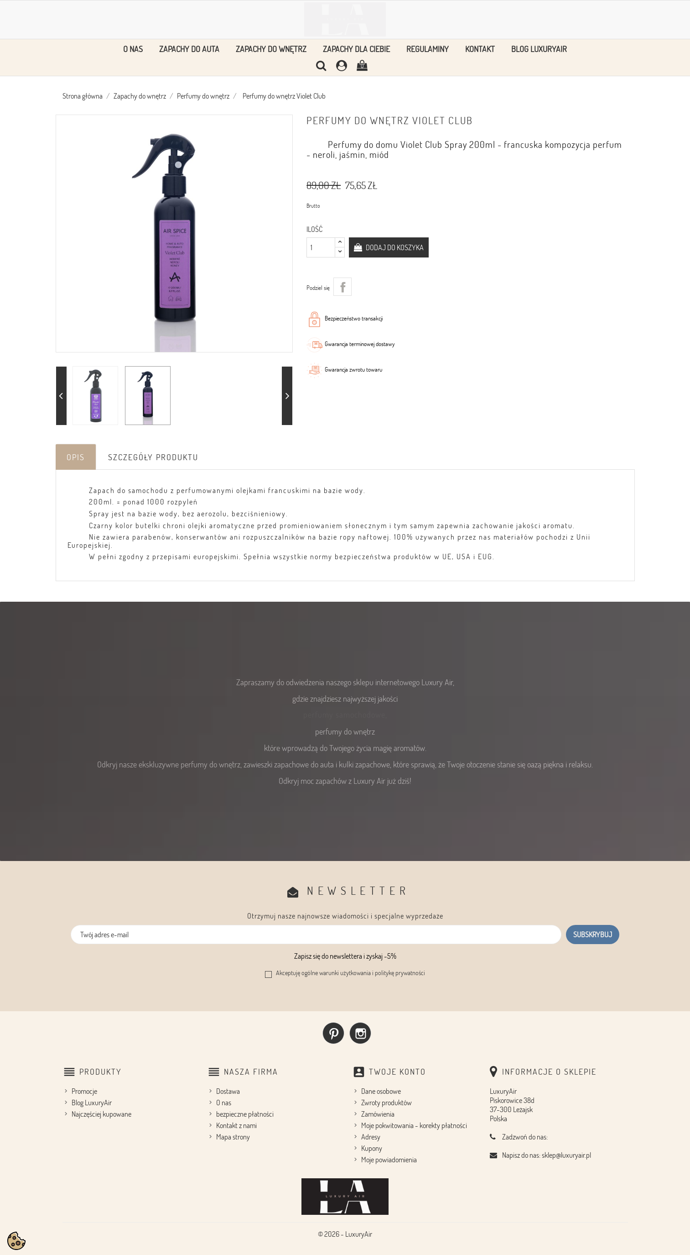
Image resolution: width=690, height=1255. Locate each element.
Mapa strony (233, 1136)
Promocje (84, 1091)
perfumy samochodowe (344, 714)
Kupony (371, 1148)
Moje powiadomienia (389, 1159)
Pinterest (333, 1033)
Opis (76, 457)
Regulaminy (427, 49)
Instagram (360, 1033)
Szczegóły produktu (153, 457)
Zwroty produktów (386, 1102)
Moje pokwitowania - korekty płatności (414, 1125)
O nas (133, 49)
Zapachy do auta (189, 49)
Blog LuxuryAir (539, 49)
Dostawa (228, 1091)
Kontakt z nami (236, 1125)
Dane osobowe (381, 1091)
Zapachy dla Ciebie (356, 49)
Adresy (370, 1136)
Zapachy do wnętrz (271, 49)
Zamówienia (377, 1113)
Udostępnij (342, 286)
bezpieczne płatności (245, 1113)
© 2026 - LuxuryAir (345, 1234)
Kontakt (480, 49)
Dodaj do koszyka (394, 247)
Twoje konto (397, 1071)
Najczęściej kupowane (101, 1113)
